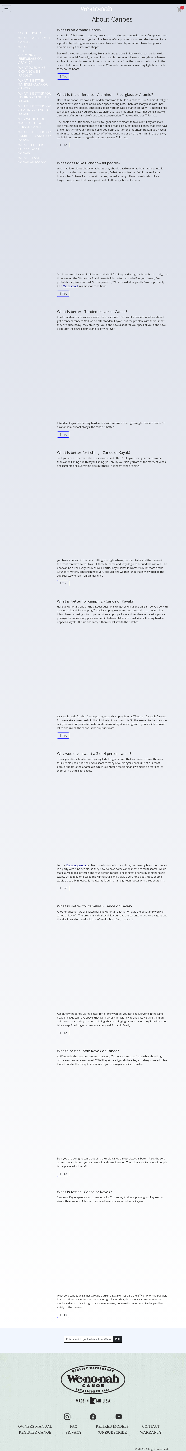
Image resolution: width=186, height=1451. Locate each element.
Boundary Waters (77, 865)
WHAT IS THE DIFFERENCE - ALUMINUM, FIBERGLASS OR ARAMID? (30, 55)
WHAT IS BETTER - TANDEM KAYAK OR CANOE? (33, 84)
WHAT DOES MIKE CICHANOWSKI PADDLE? (31, 71)
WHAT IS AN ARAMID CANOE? (34, 40)
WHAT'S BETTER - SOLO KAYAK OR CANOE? (31, 149)
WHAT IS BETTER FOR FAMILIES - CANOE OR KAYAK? (34, 136)
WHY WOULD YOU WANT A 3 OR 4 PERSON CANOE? (31, 123)
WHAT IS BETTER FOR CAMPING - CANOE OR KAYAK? (34, 110)
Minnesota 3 (70, 286)
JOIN (117, 1339)
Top (63, 76)
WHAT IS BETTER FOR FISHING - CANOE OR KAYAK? (34, 97)
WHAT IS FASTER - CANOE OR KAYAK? (32, 160)
